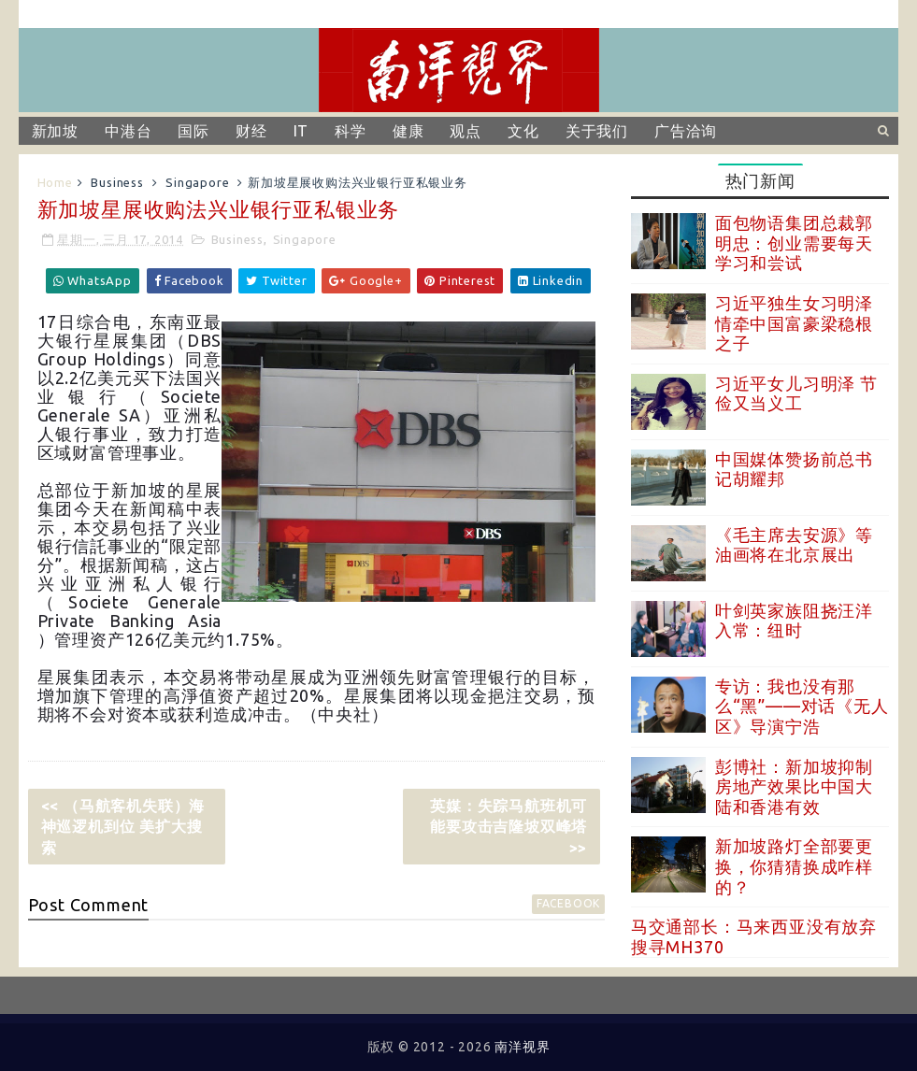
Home (55, 182)
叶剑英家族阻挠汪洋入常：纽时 (794, 620)
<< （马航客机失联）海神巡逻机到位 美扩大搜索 (123, 826)
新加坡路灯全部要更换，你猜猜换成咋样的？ (794, 865)
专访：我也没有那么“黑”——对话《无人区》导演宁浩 (802, 706)
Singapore (197, 182)
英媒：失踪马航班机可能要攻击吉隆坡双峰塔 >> (508, 826)
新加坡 (55, 130)
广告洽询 (685, 130)
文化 (523, 130)
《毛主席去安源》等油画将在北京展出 (794, 544)
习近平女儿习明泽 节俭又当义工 (796, 393)
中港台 (128, 130)
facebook (568, 903)
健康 (408, 130)
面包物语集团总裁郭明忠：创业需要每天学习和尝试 (794, 242)
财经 (251, 130)
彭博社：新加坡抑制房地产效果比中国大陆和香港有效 (794, 786)
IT (301, 130)
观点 (465, 130)
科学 (350, 130)
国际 (193, 130)
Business (117, 182)
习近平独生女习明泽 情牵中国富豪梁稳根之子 (794, 322)
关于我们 (597, 130)
